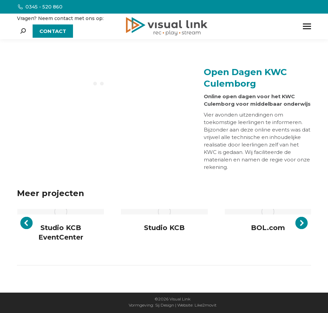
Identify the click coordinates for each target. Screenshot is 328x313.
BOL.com (268, 228)
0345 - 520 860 (39, 6)
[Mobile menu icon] (307, 26)
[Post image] (60, 211)
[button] (26, 223)
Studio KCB (164, 228)
